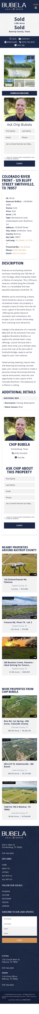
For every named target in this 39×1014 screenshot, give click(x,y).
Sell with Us (7, 879)
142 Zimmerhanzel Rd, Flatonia (15, 580)
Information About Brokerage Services (13, 996)
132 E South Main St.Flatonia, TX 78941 (11, 960)
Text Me (19, 457)
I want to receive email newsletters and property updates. (20, 158)
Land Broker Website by (19, 1000)
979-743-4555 (8, 853)
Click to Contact (19, 253)
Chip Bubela (25, 247)
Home (4, 865)
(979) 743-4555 (19, 250)
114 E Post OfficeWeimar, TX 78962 (10, 977)
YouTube (5, 895)
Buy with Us (7, 876)
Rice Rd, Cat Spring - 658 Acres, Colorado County (16, 722)
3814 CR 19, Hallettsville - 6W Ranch (19, 765)
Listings (5, 872)
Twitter (5, 902)
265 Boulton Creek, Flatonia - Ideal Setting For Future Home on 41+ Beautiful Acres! (19, 663)
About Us (6, 868)
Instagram (6, 899)
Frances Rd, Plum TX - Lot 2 (18, 622)
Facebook (6, 891)
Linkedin (5, 906)
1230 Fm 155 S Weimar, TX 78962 (17, 808)
